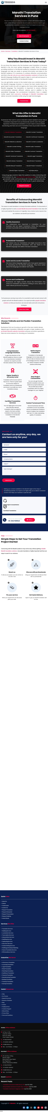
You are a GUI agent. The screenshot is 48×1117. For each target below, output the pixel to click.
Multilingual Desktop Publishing (10, 947)
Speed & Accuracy (6, 998)
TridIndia (12, 1103)
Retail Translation (6, 968)
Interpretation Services (8, 937)
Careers (4, 1004)
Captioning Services (7, 941)
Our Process (5, 996)
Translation (14, 51)
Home (2, 51)
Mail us (29, 520)
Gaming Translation (7, 983)
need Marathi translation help (25, 177)
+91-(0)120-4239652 (8, 1042)
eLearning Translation (7, 964)
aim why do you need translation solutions (23, 75)
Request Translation (7, 909)
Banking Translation (7, 979)
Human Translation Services (9, 950)
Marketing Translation (7, 971)
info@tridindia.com (7, 1044)
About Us (4, 901)
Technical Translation (7, 981)
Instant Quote (5, 918)
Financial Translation (7, 975)
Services (7, 51)
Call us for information (15, 519)
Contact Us (5, 907)
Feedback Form (6, 1006)
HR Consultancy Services (8, 952)
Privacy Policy (5, 1013)
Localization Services (7, 933)
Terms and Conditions (7, 1015)
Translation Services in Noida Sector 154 (14, 1084)
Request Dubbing (6, 916)
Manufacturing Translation (9, 977)
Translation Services (7, 928)
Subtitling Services (7, 939)
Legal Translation (6, 966)
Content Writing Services (8, 945)
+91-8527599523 (30, 30)
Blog (3, 1002)
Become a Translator (7, 1000)
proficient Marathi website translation (13, 331)
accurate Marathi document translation (27, 209)
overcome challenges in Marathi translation (29, 94)
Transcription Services (8, 935)
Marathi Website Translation (13, 132)
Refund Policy (5, 1011)
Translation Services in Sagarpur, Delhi (13, 1089)
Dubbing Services (6, 930)
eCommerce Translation (8, 962)
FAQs (3, 994)
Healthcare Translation (8, 973)
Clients (4, 903)
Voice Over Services (7, 943)
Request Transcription (7, 914)
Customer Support (6, 1008)
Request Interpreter (7, 912)
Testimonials (5, 905)
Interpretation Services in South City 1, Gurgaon (16, 1087)
